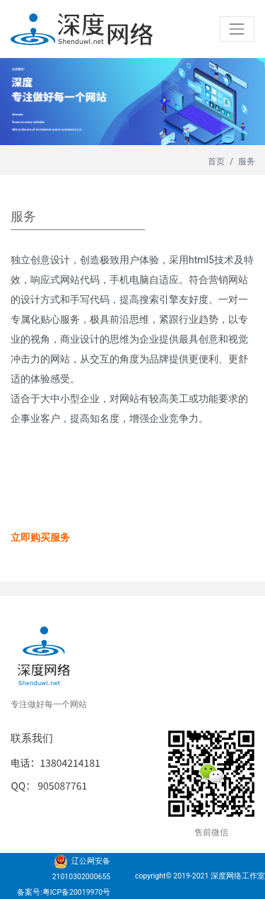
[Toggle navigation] (237, 28)
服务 (246, 161)
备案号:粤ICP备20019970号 (63, 892)
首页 (216, 161)
